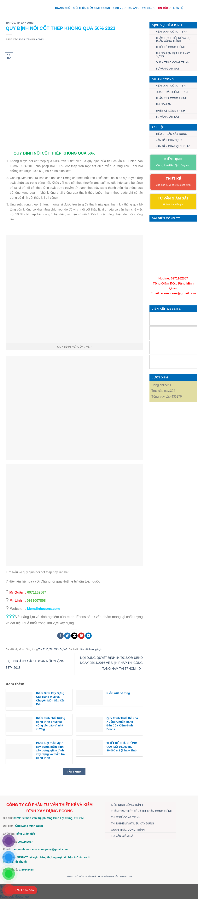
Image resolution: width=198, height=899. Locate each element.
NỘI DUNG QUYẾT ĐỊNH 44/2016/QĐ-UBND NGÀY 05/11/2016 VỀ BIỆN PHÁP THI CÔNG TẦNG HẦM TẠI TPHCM (111, 663)
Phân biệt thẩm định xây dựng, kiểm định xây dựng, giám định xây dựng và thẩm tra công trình (50, 751)
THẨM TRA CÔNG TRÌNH (171, 98)
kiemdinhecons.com (43, 609)
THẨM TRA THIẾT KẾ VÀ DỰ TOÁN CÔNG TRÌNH (173, 39)
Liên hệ (178, 8)
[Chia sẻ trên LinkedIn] (88, 636)
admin (40, 39)
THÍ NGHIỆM (163, 104)
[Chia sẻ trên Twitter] (67, 636)
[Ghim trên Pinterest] (81, 636)
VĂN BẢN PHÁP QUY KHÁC (173, 146)
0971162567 (36, 592)
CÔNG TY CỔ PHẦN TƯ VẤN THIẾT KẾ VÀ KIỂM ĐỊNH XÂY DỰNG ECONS (99, 877)
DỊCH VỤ (119, 8)
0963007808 (36, 600)
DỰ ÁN (133, 8)
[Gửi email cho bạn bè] (74, 636)
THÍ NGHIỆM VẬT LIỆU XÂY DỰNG (173, 55)
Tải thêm (74, 771)
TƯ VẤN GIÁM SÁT (167, 68)
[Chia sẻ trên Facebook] (60, 636)
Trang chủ (62, 8)
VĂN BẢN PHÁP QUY (169, 140)
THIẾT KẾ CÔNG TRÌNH (170, 47)
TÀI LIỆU (148, 8)
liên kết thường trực (91, 649)
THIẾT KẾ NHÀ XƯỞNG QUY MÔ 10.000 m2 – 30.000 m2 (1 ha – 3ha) (122, 747)
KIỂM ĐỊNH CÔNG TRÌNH (171, 31)
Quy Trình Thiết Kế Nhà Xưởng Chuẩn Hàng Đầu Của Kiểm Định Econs (122, 724)
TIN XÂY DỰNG (25, 23)
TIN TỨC (164, 8)
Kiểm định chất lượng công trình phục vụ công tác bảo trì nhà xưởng (50, 724)
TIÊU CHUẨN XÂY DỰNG (171, 133)
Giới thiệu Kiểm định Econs (91, 8)
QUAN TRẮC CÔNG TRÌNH (172, 62)
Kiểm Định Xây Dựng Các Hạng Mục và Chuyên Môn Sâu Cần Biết (50, 699)
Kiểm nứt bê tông (118, 693)
